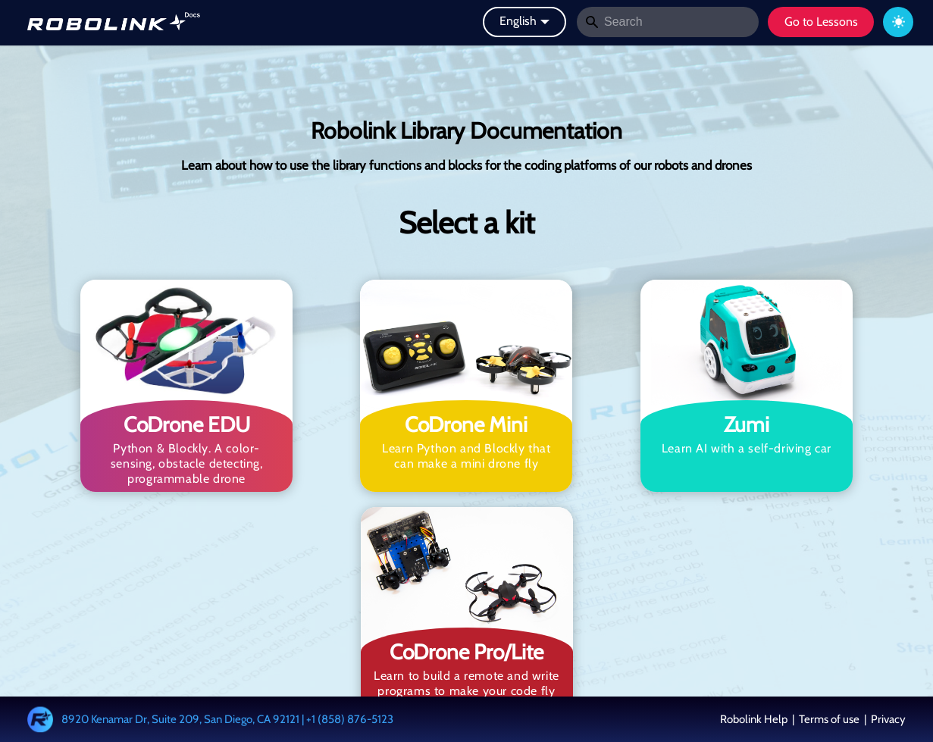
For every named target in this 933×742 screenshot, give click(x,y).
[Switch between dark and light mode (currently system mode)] (898, 22)
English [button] (518, 21)
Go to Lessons (821, 21)
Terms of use (829, 719)
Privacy (887, 719)
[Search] (668, 22)
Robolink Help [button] (755, 719)
